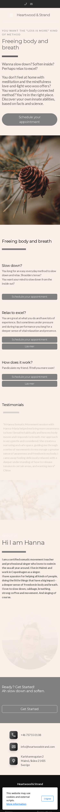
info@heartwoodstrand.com (31, 4)
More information (16, 803)
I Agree (47, 798)
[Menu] (11, 15)
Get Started (30, 709)
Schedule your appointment (29, 119)
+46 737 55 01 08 (25, 4)
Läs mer (29, 346)
